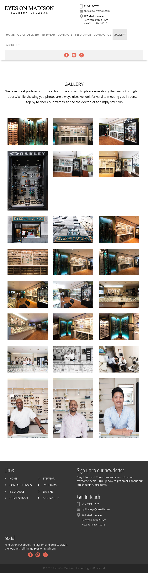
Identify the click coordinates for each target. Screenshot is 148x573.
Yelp (81, 55)
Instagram (74, 55)
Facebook (66, 55)
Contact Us (102, 34)
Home (10, 34)
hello (119, 102)
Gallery (120, 34)
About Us (13, 45)
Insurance (83, 34)
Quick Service (19, 498)
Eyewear (48, 34)
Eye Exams (50, 485)
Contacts (65, 34)
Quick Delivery (28, 34)
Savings (48, 491)
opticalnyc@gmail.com (97, 11)
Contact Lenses (20, 485)
